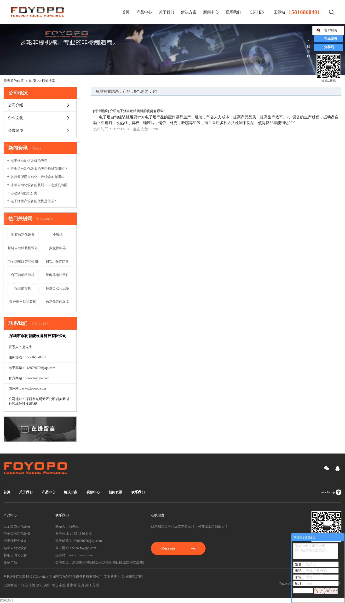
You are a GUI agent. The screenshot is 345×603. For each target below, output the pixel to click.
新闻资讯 (115, 492)
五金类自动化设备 (17, 526)
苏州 (95, 585)
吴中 (47, 585)
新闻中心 (210, 12)
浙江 (39, 585)
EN (261, 12)
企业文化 (15, 118)
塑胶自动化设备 (22, 234)
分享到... (330, 47)
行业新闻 (101, 111)
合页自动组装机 (22, 275)
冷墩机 (57, 234)
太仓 (55, 585)
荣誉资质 (15, 130)
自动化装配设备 (57, 302)
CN (253, 12)
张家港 (72, 585)
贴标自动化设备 (15, 548)
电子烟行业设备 (15, 541)
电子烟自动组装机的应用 (29, 161)
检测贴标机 (22, 288)
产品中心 (144, 12)
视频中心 (93, 492)
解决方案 (188, 12)
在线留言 (330, 38)
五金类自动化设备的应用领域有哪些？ (39, 169)
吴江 (88, 585)
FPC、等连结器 (57, 261)
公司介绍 (15, 105)
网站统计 (6, 600)
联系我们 (233, 12)
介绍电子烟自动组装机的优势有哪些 (136, 111)
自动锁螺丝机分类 (24, 193)
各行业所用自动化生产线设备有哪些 (37, 177)
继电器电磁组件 (57, 275)
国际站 (279, 12)
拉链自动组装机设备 (23, 248)
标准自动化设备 (57, 288)
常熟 (62, 585)
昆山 (80, 585)
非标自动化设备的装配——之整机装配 (39, 185)
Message (178, 548)
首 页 (32, 81)
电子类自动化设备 (17, 533)
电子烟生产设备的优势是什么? (33, 201)
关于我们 (166, 12)
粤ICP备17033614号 (18, 576)
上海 (32, 585)
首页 (126, 12)
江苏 (24, 585)
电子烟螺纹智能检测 (23, 261)
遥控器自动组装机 (22, 302)
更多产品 (10, 562)
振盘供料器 (57, 248)
